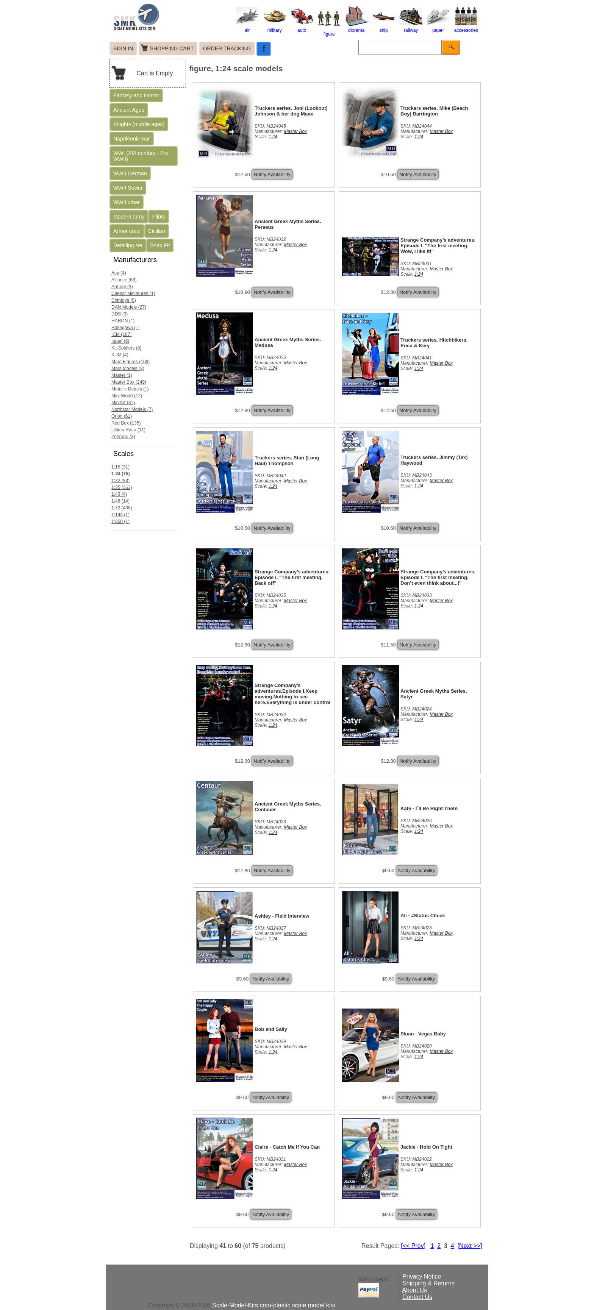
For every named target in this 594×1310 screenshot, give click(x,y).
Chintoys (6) (123, 300)
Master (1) (121, 375)
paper (438, 27)
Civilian (156, 231)
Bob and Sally (271, 1029)
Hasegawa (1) (125, 327)
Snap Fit (160, 245)
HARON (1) (122, 320)
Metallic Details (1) (130, 389)
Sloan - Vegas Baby (423, 1034)
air (247, 27)
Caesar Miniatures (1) (133, 293)
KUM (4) (119, 355)
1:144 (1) (120, 514)
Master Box (295, 131)
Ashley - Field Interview (282, 916)
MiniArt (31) (123, 402)
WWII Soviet (127, 188)
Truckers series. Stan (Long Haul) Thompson (287, 460)
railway (411, 27)
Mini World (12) (126, 395)
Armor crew (127, 231)
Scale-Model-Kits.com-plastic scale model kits (273, 1305)
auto (302, 27)
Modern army (128, 217)
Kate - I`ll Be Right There (429, 808)
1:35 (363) (121, 487)
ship (383, 27)
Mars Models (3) (127, 368)
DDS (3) (119, 314)
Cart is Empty (154, 73)
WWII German (130, 173)
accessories (466, 27)
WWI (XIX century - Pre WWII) (140, 156)
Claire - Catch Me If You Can (287, 1147)
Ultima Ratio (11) (128, 430)
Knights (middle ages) (138, 124)
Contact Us (417, 1297)
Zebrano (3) (123, 436)
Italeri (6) (120, 341)
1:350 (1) (120, 521)
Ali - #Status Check (422, 915)
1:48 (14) (120, 501)
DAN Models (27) (128, 307)
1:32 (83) (120, 480)
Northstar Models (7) (132, 409)
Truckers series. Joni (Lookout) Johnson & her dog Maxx (291, 111)
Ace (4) (118, 273)
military (274, 27)
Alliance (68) (124, 280)
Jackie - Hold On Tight (426, 1147)
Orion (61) (121, 416)
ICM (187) (121, 334)
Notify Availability (272, 174)
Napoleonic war (131, 139)
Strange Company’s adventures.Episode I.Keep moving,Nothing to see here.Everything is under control (292, 693)
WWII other (126, 202)
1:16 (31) (120, 467)
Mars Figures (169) (130, 361)
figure (329, 31)
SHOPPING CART (172, 48)
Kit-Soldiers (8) (126, 348)
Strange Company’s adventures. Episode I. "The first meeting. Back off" (292, 577)
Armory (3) (122, 286)
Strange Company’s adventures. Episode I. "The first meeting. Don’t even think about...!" (437, 577)
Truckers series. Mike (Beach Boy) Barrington (434, 111)
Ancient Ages (128, 110)
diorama (356, 27)
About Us (414, 1290)
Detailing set (127, 245)
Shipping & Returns (428, 1283)
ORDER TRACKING (227, 48)
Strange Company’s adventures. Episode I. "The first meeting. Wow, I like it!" (437, 245)
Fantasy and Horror (136, 95)
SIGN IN (123, 48)
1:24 (273, 136)
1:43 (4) (119, 494)
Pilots (158, 217)
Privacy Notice (421, 1276)
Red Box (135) (126, 423)
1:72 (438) (121, 508)
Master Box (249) (128, 382)
